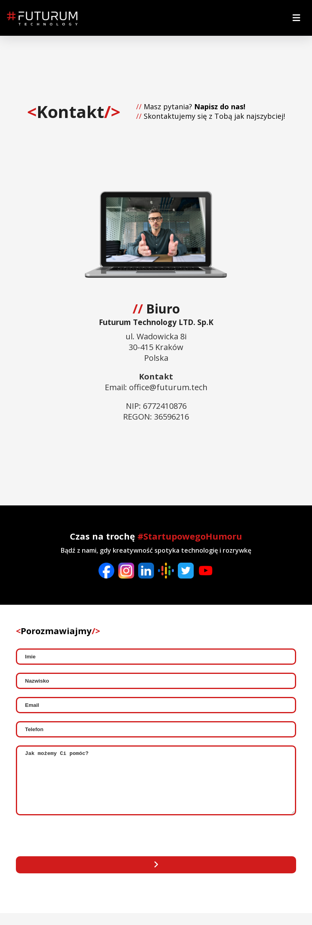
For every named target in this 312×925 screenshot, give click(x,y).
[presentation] (76, 848)
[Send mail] (156, 876)
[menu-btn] (296, 18)
